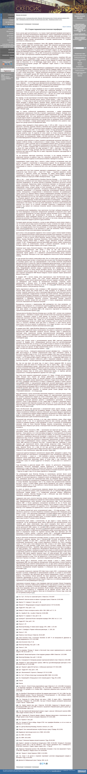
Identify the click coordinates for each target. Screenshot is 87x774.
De (86, 0)
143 (54, 245)
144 (27, 274)
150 (52, 325)
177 (43, 580)
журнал (11, 17)
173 (48, 539)
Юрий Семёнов (67, 26)
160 (32, 406)
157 (17, 386)
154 (54, 372)
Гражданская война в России (79, 55)
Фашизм (80, 64)
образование (9, 31)
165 (37, 460)
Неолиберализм (79, 66)
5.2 (54, 260)
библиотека (9, 27)
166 (54, 471)
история (11, 38)
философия (10, 35)
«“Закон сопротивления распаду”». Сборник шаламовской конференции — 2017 (80, 38)
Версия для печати (21, 15)
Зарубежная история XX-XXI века (27, 19)
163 (47, 416)
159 (41, 391)
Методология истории (48, 18)
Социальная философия (31, 18)
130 (36, 60)
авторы (11, 49)
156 (21, 383)
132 (27, 65)
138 (61, 173)
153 (69, 360)
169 (54, 515)
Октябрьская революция (79, 57)
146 (54, 284)
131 (24, 63)
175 (61, 558)
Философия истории (21, 18)
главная (11, 15)
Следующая (35, 24)
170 (45, 525)
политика (10, 29)
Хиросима (80, 18)
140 (23, 207)
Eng (84, 0)
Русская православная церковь (80, 68)
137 (63, 130)
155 (27, 380)
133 (22, 69)
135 (17, 78)
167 (66, 490)
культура (11, 42)
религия (11, 33)
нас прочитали (9, 22)
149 (38, 310)
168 (39, 495)
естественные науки (7, 44)
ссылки (11, 52)
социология (10, 40)
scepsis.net (65, 770)
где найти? (10, 24)
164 (54, 450)
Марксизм (40, 18)
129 (27, 46)
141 (25, 228)
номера (11, 20)
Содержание (27, 24)
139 (54, 176)
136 (27, 108)
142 (49, 230)
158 (22, 389)
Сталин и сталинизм (79, 70)
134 (28, 74)
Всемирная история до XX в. (55, 19)
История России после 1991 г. (41, 19)
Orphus (2, 75)
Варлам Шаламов (80, 16)
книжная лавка (8, 55)
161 (32, 410)
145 (67, 278)
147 (43, 286)
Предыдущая (19, 24)
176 (25, 568)
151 (26, 338)
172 (60, 535)
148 (51, 306)
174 (38, 545)
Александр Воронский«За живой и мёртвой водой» (80, 34)
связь (12, 58)
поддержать (1, 21)
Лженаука (80, 75)
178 (33, 592)
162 (17, 415)
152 (48, 348)
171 (44, 528)
